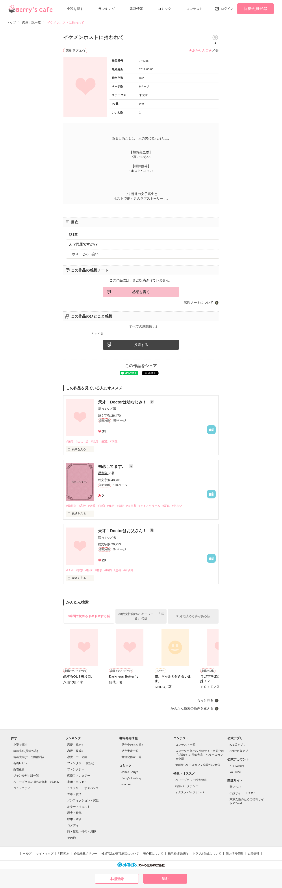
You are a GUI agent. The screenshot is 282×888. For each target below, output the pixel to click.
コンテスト (194, 9)
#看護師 (128, 570)
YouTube (235, 772)
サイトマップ (44, 853)
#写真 (166, 505)
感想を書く (141, 292)
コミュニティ (21, 788)
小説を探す (75, 9)
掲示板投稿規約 (178, 853)
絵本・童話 (74, 819)
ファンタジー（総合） (81, 763)
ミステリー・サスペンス (83, 788)
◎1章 (73, 235)
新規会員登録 (255, 8)
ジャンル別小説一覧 (26, 775)
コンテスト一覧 (185, 744)
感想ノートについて (198, 302)
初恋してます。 (112, 466)
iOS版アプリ (238, 744)
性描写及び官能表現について (120, 853)
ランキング (106, 9)
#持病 (89, 570)
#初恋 (101, 505)
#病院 (113, 441)
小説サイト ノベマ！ (243, 793)
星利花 (103, 473)
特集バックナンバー (188, 786)
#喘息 (94, 441)
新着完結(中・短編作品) (28, 757)
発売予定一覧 (130, 750)
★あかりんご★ (200, 50)
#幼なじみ (82, 441)
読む (165, 879)
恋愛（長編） (75, 750)
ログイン (227, 8)
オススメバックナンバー (191, 792)
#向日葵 (131, 505)
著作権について (153, 853)
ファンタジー (75, 769)
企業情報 (253, 853)
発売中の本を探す (132, 744)
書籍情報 (136, 9)
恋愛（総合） (75, 744)
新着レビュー (21, 763)
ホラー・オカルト (78, 806)
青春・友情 (74, 794)
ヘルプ (27, 853)
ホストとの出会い (85, 254)
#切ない (177, 505)
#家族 (104, 441)
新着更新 (19, 769)
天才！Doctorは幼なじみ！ (123, 402)
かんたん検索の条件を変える (192, 708)
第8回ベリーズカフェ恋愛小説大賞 (197, 765)
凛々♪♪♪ (104, 409)
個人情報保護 (234, 853)
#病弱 (107, 570)
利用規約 (63, 853)
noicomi (126, 784)
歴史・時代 (74, 812)
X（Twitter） (238, 765)
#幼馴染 (71, 505)
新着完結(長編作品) (25, 750)
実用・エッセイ (77, 782)
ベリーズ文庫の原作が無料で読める (36, 782)
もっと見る (205, 700)
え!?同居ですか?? (83, 244)
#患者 (117, 570)
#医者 (69, 441)
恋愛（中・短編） (78, 757)
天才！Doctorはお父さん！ (123, 531)
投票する (141, 345)
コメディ (73, 825)
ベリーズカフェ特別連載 (191, 780)
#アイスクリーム (149, 505)
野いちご (235, 786)
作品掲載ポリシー (85, 853)
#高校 (82, 505)
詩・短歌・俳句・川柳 (81, 831)
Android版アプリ (240, 750)
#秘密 (110, 505)
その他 (71, 837)
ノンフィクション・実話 (83, 800)
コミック (164, 9)
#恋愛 (91, 505)
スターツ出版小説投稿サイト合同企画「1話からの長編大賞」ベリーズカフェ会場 (199, 754)
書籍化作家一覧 (131, 757)
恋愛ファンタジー (78, 775)
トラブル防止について (207, 853)
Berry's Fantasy (131, 778)
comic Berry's (130, 772)
